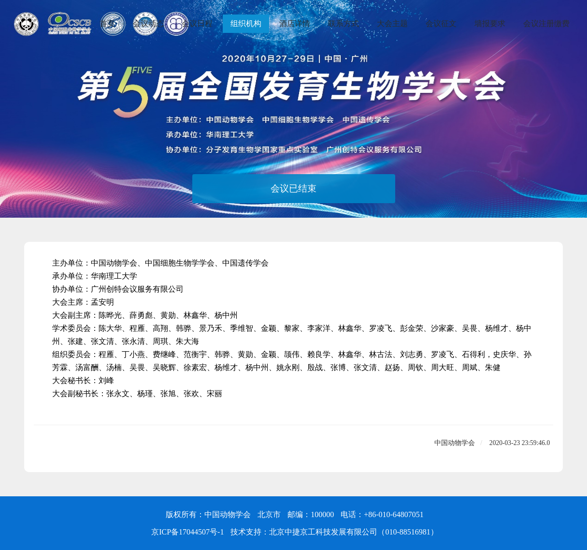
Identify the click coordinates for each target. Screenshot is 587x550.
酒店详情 (294, 23)
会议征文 (441, 23)
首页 (107, 23)
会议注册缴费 (546, 23)
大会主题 (392, 23)
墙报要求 (489, 23)
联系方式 (343, 23)
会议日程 (197, 23)
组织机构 (245, 23)
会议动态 (148, 23)
